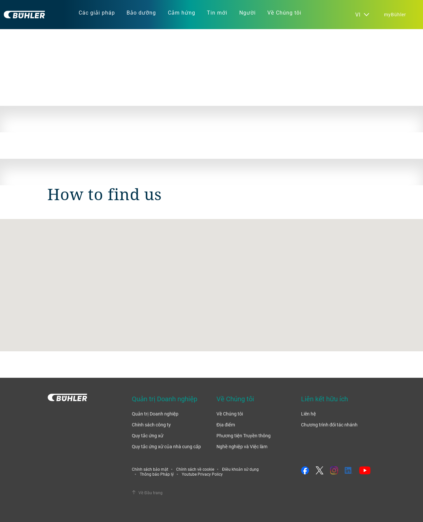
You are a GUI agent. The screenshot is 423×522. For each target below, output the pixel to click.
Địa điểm (225, 424)
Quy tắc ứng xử (147, 435)
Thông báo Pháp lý (157, 474)
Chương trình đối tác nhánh (329, 424)
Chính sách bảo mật (150, 469)
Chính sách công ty (151, 424)
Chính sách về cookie (195, 469)
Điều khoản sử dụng (240, 469)
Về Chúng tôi (229, 414)
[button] (211, 279)
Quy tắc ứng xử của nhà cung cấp (166, 446)
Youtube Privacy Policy (202, 474)
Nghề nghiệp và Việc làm (241, 446)
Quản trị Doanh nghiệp (155, 414)
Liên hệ (308, 414)
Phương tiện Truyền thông (243, 435)
